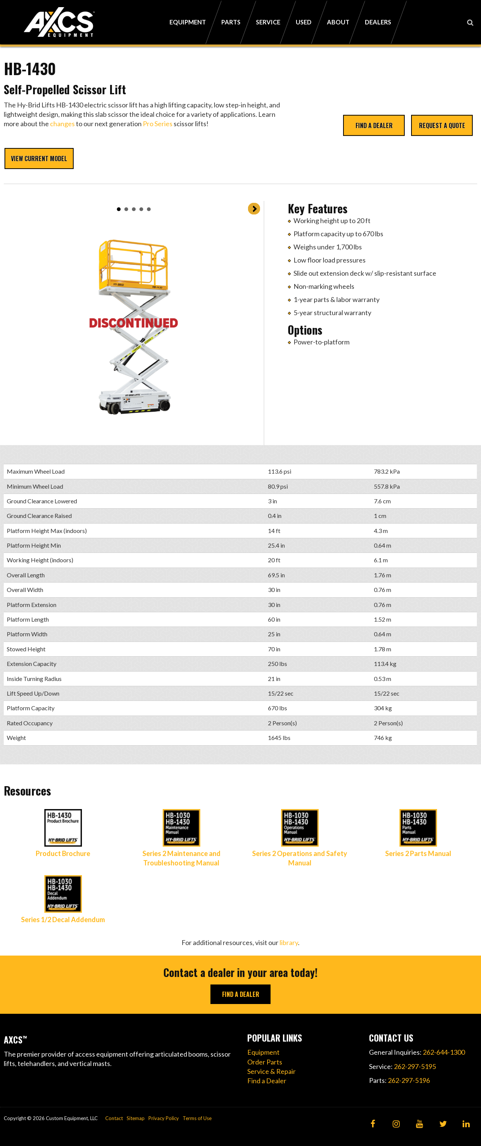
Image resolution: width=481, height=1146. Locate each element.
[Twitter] (442, 1124)
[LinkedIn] (466, 1124)
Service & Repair (271, 1071)
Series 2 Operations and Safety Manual (299, 858)
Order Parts (264, 1062)
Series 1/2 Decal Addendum (63, 919)
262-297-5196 (409, 1080)
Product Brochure (63, 853)
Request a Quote (442, 125)
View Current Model (39, 158)
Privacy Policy (163, 1118)
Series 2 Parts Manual (418, 853)
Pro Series (157, 123)
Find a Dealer (374, 125)
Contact (114, 1118)
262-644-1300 (444, 1052)
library (289, 942)
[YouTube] (419, 1124)
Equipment (263, 1052)
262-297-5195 (415, 1066)
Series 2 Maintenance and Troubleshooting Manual (181, 858)
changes (62, 123)
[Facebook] (373, 1124)
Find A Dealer (240, 994)
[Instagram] (396, 1124)
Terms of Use (197, 1118)
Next (254, 209)
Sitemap (136, 1118)
